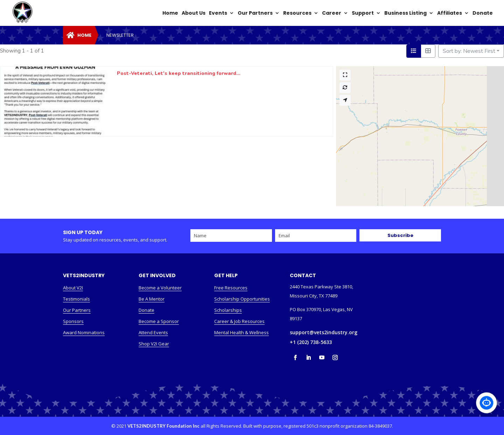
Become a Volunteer (160, 288)
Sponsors (73, 321)
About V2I (73, 288)
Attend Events (153, 332)
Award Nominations (84, 332)
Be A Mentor (151, 299)
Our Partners (77, 310)
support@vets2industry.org (323, 332)
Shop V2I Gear (154, 344)
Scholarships (228, 310)
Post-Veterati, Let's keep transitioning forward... (178, 73)
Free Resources (230, 288)
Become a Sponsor (159, 321)
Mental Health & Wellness (241, 332)
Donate (146, 310)
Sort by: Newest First (469, 51)
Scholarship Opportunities (242, 299)
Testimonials (76, 299)
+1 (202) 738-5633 (311, 342)
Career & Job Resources (239, 321)
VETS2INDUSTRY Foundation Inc (163, 426)
